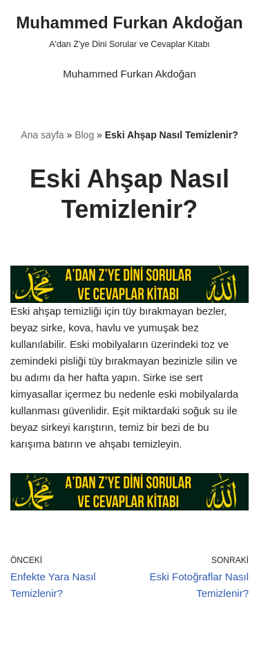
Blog (84, 134)
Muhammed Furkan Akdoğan (129, 74)
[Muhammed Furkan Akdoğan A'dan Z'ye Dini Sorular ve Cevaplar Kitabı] (129, 31)
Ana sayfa (42, 134)
